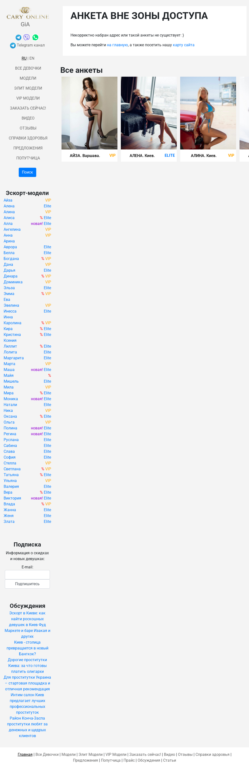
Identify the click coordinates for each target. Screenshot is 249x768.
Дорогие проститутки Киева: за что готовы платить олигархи (27, 665)
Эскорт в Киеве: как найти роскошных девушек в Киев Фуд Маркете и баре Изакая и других (27, 625)
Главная (25, 754)
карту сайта (184, 45)
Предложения (28, 148)
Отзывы (28, 128)
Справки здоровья (28, 138)
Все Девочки (28, 68)
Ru (24, 58)
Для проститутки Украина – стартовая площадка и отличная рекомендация (27, 683)
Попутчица (28, 158)
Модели (28, 78)
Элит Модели (28, 88)
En (31, 58)
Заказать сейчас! (28, 108)
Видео (28, 118)
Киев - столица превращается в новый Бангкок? (27, 648)
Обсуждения (149, 760)
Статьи (169, 760)
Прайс (129, 760)
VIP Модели (28, 98)
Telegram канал (27, 45)
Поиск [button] (27, 172)
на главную (117, 45)
